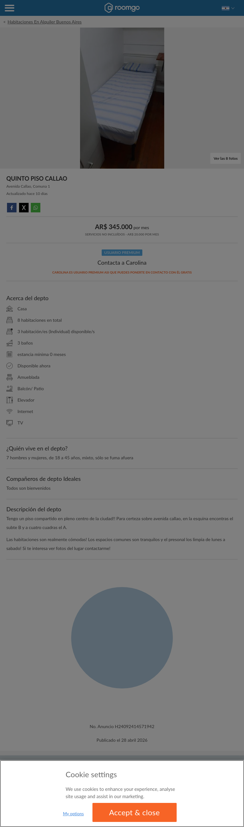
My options (73, 813)
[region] (122, 793)
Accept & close (134, 812)
